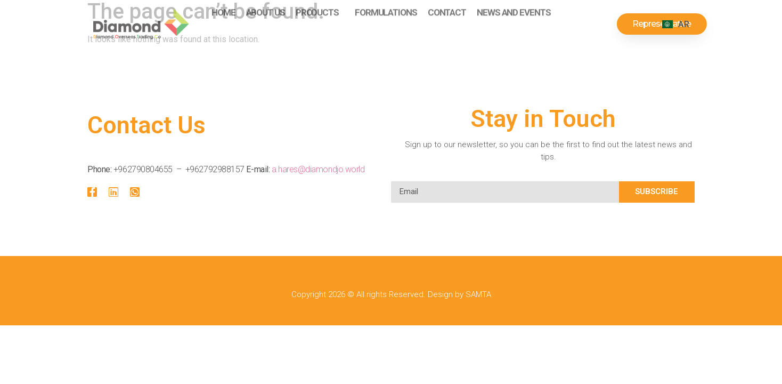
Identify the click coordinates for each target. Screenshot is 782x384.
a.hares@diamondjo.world (318, 169)
